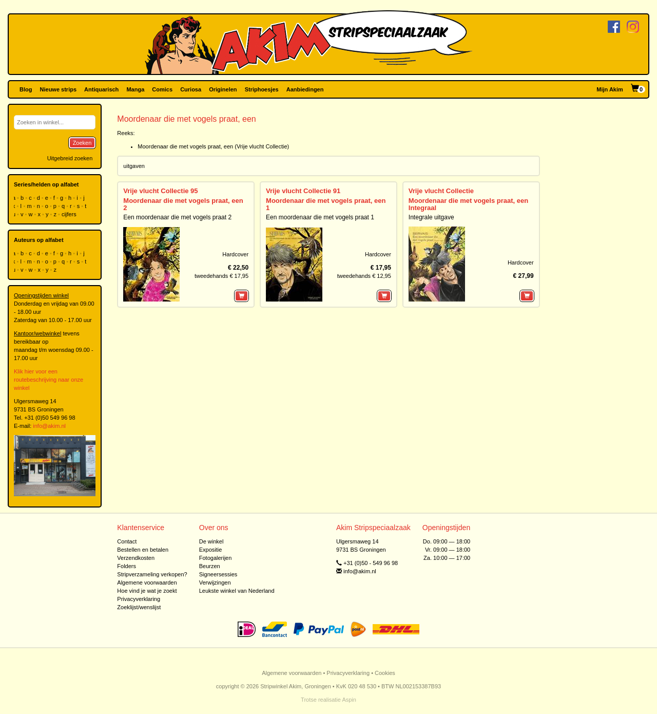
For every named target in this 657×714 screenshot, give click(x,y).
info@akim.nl (49, 426)
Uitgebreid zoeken (70, 158)
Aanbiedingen (305, 89)
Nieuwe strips (58, 89)
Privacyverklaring (138, 599)
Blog (26, 89)
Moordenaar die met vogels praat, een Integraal (468, 204)
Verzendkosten (135, 558)
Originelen (223, 89)
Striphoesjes (262, 89)
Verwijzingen (215, 582)
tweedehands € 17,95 (221, 276)
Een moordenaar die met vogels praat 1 (320, 217)
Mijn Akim (609, 89)
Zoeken (82, 143)
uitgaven (134, 166)
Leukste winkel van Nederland (237, 591)
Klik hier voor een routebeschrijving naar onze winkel (48, 379)
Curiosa (190, 89)
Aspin (349, 700)
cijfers (69, 214)
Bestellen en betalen (142, 550)
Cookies (385, 673)
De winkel (211, 541)
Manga (135, 89)
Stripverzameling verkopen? (152, 574)
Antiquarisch (101, 89)
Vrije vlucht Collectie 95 (160, 191)
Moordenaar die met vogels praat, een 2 (183, 204)
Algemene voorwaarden (147, 582)
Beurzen (209, 566)
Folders (126, 566)
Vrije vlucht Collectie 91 (303, 191)
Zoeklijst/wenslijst (139, 607)
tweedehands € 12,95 (364, 276)
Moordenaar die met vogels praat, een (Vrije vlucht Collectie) (213, 146)
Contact (127, 541)
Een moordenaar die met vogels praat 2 (177, 217)
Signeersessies (218, 574)
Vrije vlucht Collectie (441, 191)
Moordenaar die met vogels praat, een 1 (325, 204)
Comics (162, 89)
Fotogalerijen (215, 558)
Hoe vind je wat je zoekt (147, 591)
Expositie (210, 550)
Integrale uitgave (431, 217)
